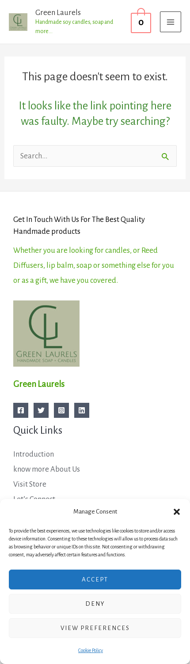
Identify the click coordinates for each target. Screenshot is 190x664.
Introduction (33, 454)
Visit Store (29, 484)
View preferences (95, 628)
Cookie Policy (90, 650)
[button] (176, 511)
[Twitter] (41, 410)
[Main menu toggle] (170, 22)
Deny (95, 603)
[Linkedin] (81, 410)
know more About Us (46, 469)
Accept (95, 579)
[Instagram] (61, 410)
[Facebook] (20, 410)
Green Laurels (58, 12)
